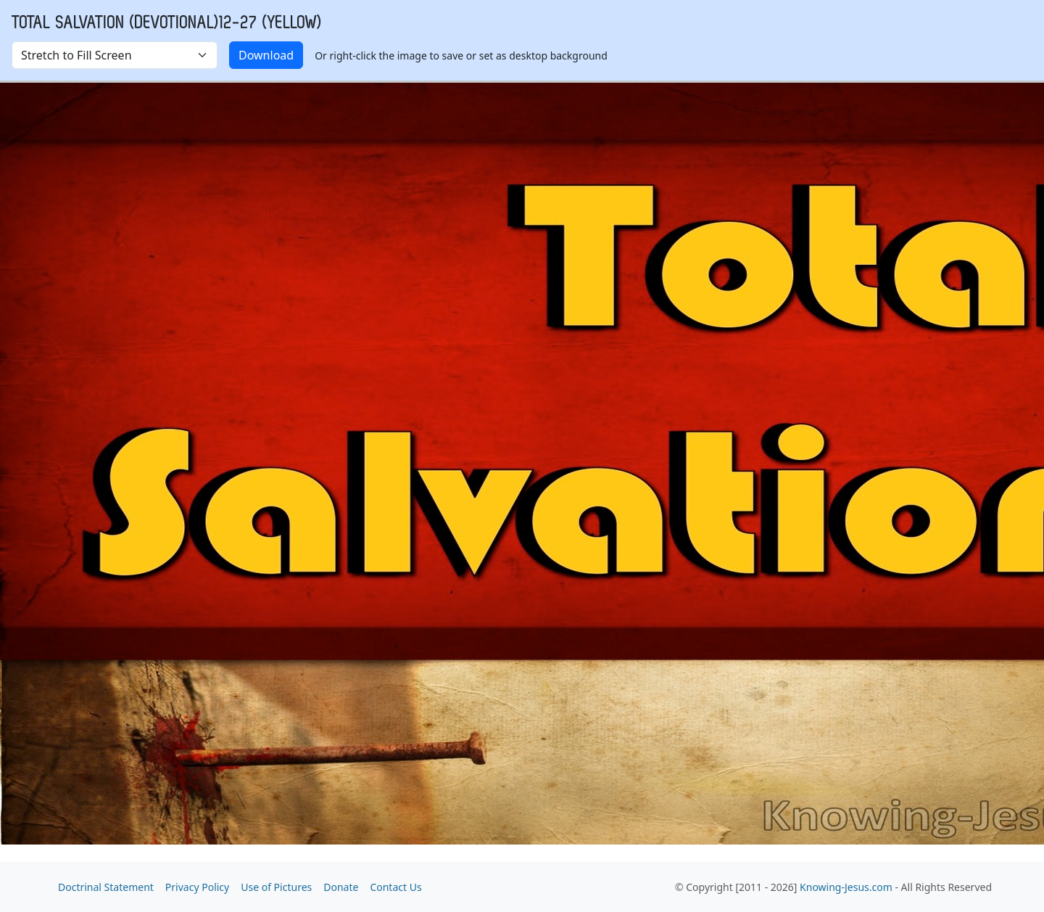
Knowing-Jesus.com (846, 887)
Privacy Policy (197, 887)
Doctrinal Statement (106, 887)
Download (266, 55)
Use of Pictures (276, 887)
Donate (340, 887)
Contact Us (395, 887)
